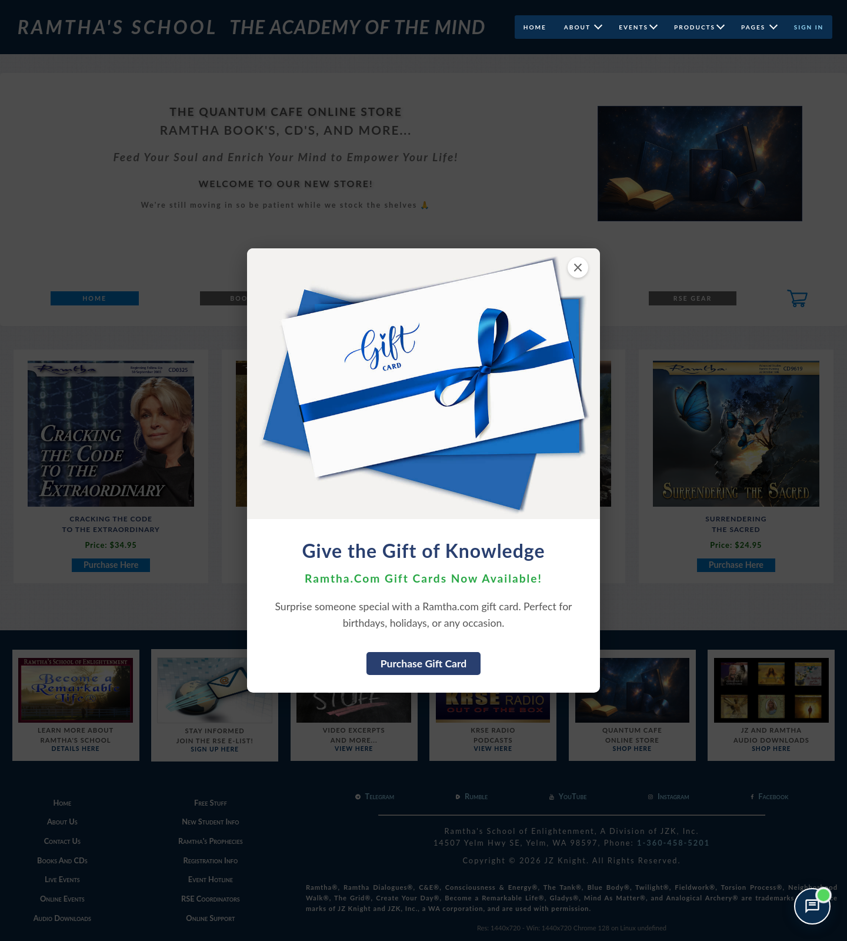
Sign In (809, 27)
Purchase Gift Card (424, 663)
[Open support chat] (812, 906)
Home (534, 27)
